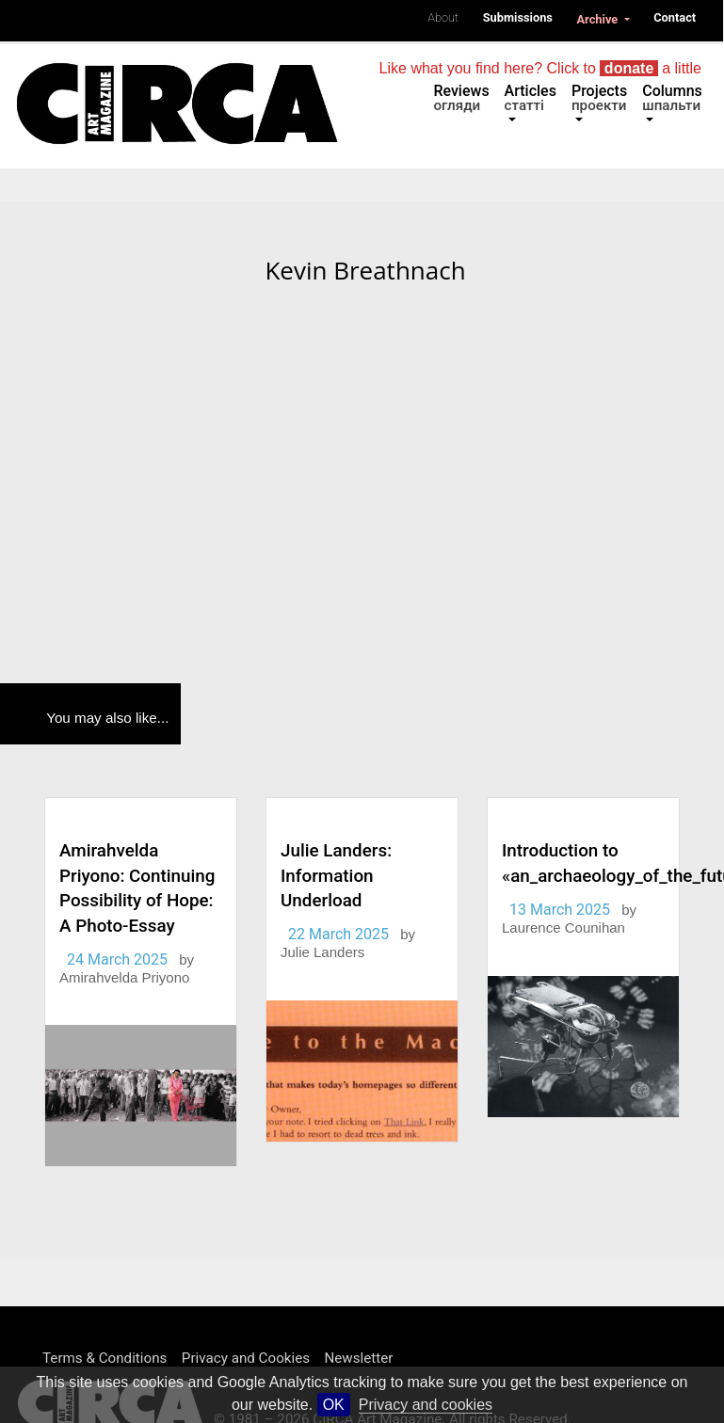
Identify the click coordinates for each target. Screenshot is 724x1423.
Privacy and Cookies (246, 1358)
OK (334, 1405)
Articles (530, 98)
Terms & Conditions (104, 1358)
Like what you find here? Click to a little (540, 68)
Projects (599, 98)
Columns (672, 98)
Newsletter (358, 1358)
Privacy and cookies (425, 1405)
